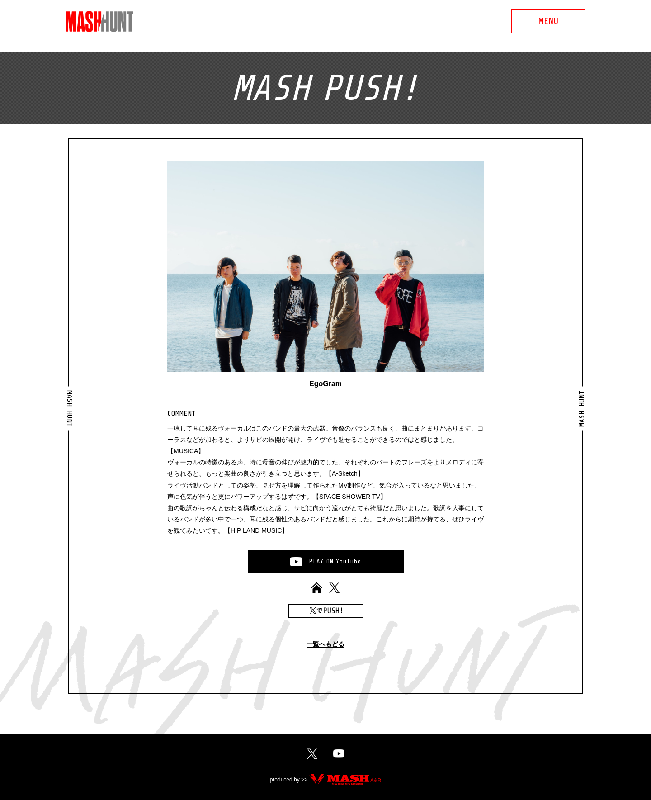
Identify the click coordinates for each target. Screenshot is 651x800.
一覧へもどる (325, 644)
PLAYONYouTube (335, 561)
